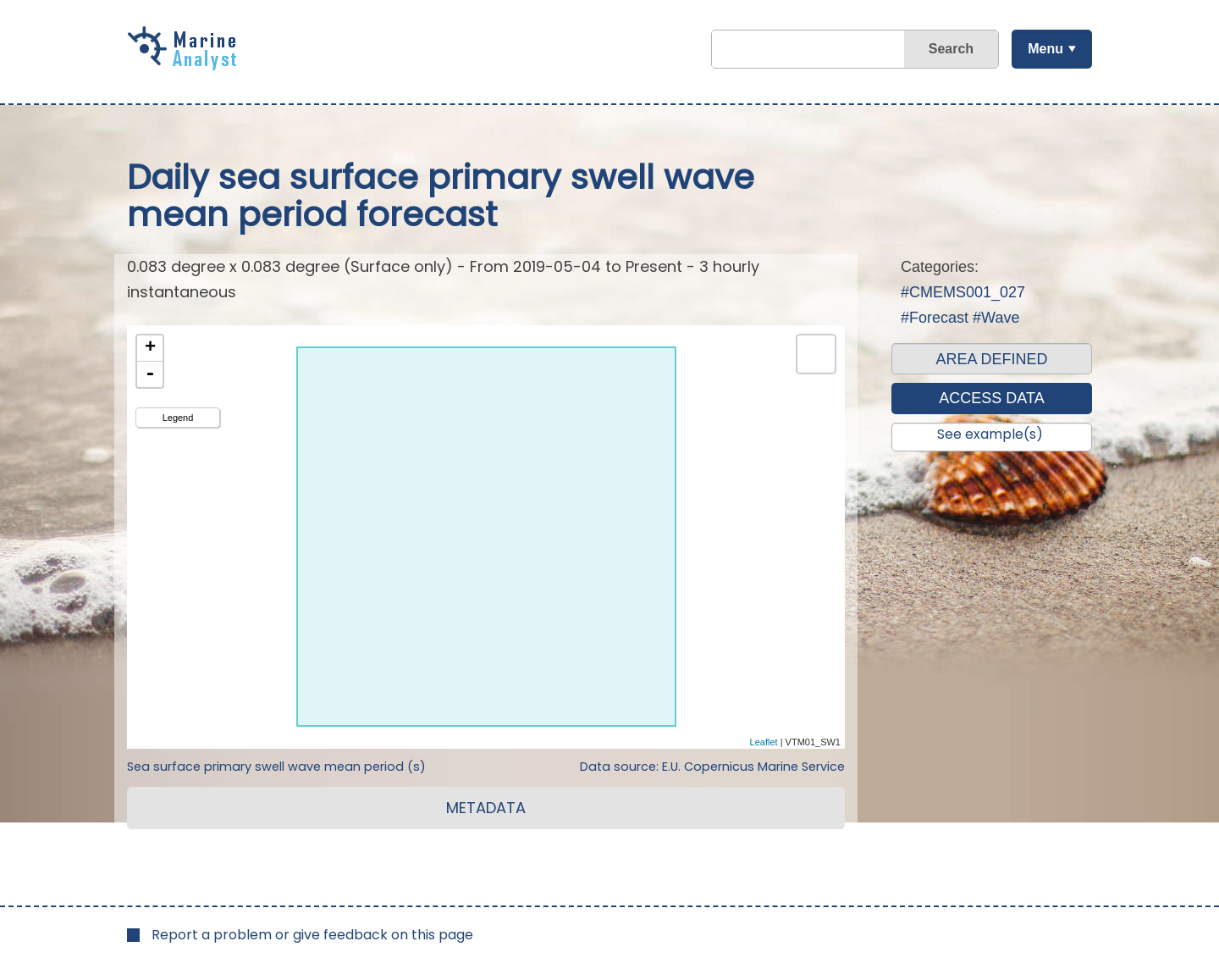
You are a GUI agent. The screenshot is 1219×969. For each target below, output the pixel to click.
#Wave (996, 317)
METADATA (486, 807)
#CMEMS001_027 (963, 292)
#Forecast (934, 317)
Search (951, 49)
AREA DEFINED (991, 359)
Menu (1045, 49)
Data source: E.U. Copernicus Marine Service (712, 766)
